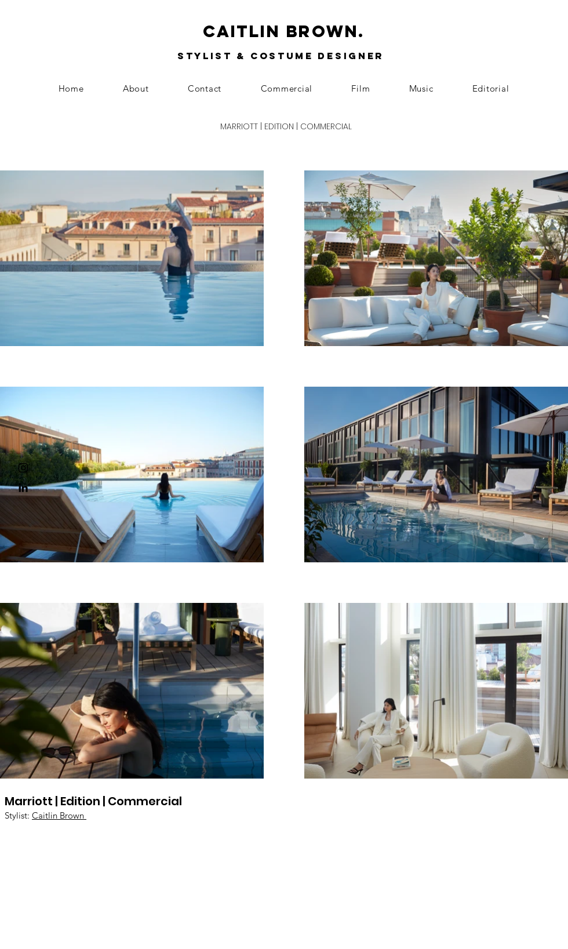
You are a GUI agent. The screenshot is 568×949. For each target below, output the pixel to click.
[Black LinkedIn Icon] (23, 487)
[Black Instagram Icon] (23, 467)
